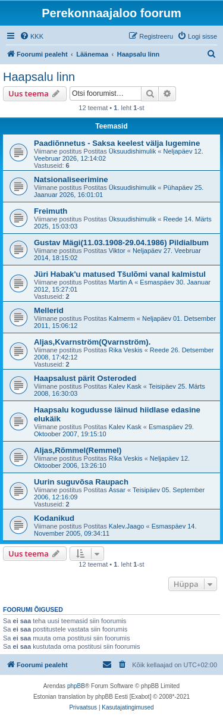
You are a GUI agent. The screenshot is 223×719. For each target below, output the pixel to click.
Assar (117, 489)
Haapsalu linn (39, 76)
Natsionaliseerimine (71, 179)
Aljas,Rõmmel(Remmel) (77, 450)
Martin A (121, 282)
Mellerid (49, 310)
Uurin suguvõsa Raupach (81, 481)
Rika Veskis (126, 350)
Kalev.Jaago (127, 526)
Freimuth (50, 211)
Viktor (117, 250)
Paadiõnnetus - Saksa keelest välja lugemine (117, 143)
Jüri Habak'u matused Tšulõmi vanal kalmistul (120, 274)
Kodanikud (54, 518)
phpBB (76, 686)
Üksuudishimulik (132, 151)
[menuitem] (31, 36)
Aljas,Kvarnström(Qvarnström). (92, 341)
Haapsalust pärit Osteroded (85, 378)
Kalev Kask (125, 386)
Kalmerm (122, 318)
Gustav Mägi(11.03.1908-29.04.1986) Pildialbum (121, 242)
